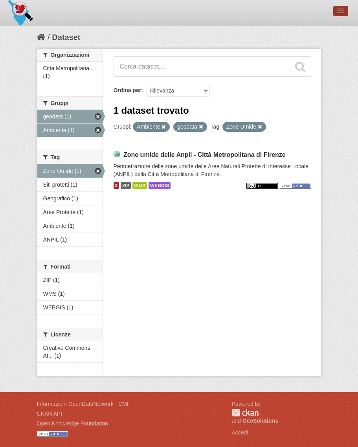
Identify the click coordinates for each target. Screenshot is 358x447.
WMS (139, 185)
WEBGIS (159, 185)
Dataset (66, 37)
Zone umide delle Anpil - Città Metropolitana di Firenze (204, 154)
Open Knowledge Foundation (72, 423)
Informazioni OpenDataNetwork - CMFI (84, 404)
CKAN (245, 413)
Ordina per (127, 90)
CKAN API (49, 414)
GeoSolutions (260, 421)
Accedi (240, 432)
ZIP (125, 185)
